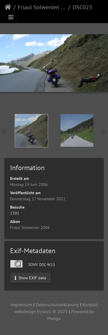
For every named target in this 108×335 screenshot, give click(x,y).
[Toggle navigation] (11, 17)
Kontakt (90, 304)
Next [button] (104, 132)
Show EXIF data (30, 277)
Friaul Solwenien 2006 (42, 7)
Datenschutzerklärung (57, 304)
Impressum (21, 304)
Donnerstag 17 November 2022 (37, 198)
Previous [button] (4, 132)
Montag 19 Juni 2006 (29, 184)
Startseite (8, 7)
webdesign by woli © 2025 (41, 311)
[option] (31, 130)
